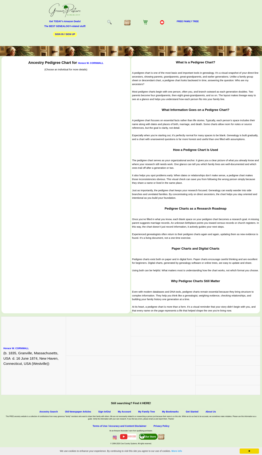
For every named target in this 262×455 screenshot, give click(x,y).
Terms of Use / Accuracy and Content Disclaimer (119, 426)
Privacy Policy (161, 426)
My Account (124, 411)
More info (177, 451)
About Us (211, 411)
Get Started (192, 411)
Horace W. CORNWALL (90, 63)
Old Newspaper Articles (78, 411)
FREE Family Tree (188, 21)
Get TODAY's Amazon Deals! (65, 21)
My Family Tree (146, 411)
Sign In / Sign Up (65, 34)
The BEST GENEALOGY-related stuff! (65, 26)
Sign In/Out (104, 411)
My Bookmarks (170, 411)
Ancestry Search (48, 411)
